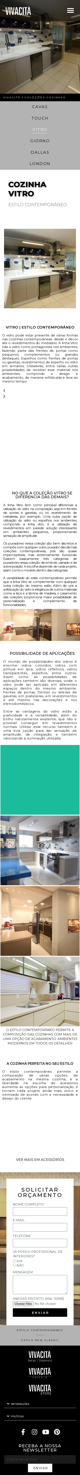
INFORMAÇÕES (20, 1404)
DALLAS (40, 152)
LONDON (40, 163)
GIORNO (40, 141)
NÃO (20, 1265)
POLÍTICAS (17, 1416)
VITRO (40, 129)
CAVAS (40, 106)
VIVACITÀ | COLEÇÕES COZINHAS (34, 97)
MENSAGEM (23, 1272)
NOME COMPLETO (28, 1204)
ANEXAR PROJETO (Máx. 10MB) (38, 1299)
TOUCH (40, 118)
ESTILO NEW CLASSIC (40, 1340)
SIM (19, 1261)
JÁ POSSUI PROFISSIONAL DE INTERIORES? (38, 1254)
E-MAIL (19, 1220)
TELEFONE (22, 1236)
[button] (70, 10)
